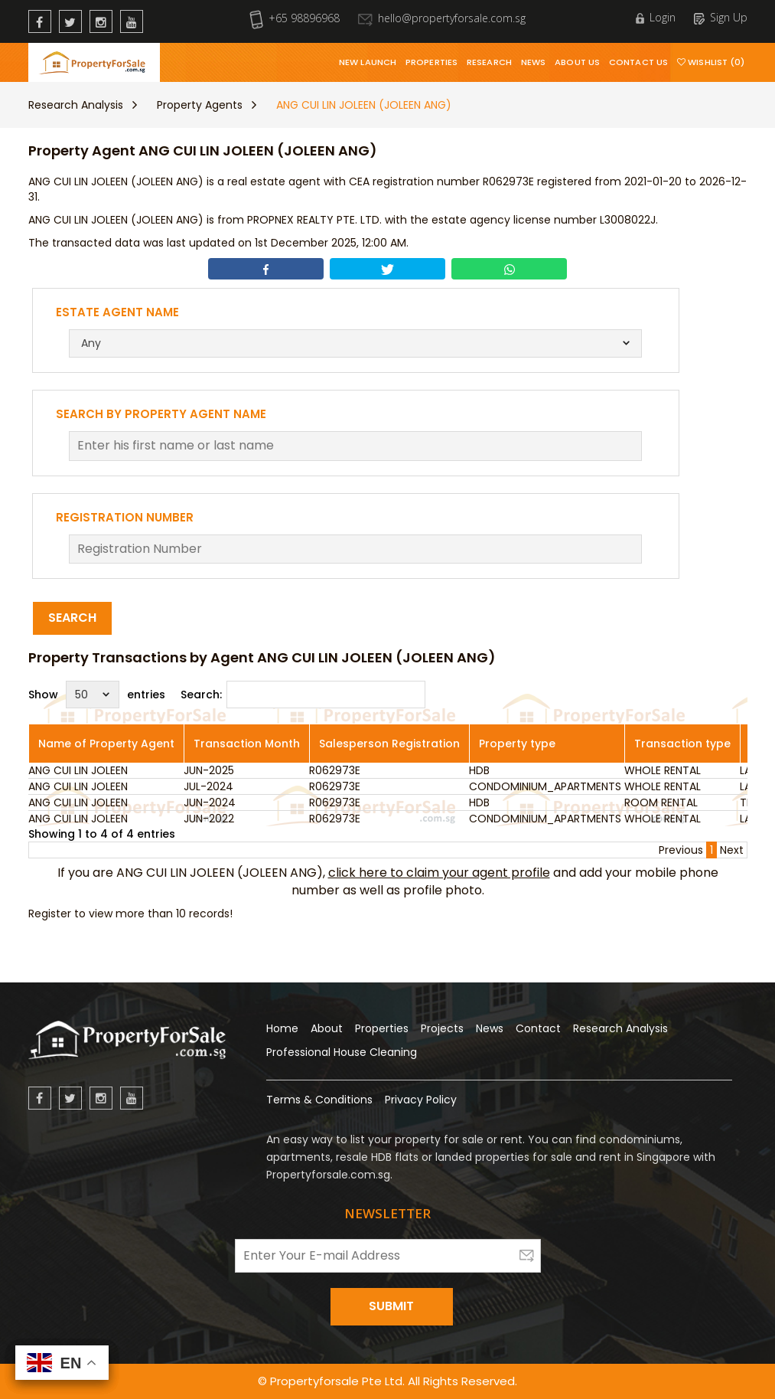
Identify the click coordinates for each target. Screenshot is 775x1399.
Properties (431, 62)
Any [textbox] (91, 343)
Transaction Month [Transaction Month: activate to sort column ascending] (247, 743)
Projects (442, 1028)
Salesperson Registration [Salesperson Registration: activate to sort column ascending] (389, 743)
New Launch (367, 62)
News (533, 62)
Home (282, 1028)
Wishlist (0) (710, 62)
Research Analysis (75, 105)
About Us (577, 62)
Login (656, 17)
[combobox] (355, 343)
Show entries (96, 694)
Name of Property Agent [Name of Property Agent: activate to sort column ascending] (106, 743)
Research (489, 62)
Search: (303, 694)
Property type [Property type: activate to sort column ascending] (517, 743)
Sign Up (720, 17)
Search (72, 617)
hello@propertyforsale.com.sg (442, 18)
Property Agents (200, 105)
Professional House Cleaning (341, 1052)
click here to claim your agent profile (439, 872)
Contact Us (638, 62)
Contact (538, 1028)
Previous (681, 850)
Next (732, 850)
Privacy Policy (421, 1099)
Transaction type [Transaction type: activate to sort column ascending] (682, 743)
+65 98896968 (294, 18)
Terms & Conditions (319, 1099)
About (327, 1028)
